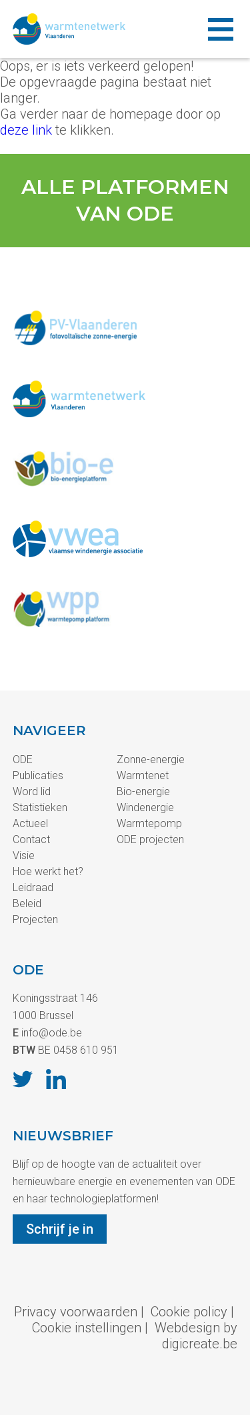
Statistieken (40, 807)
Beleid (27, 903)
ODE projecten (150, 839)
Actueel (30, 823)
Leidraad (33, 887)
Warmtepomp (149, 823)
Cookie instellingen (86, 1328)
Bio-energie (143, 791)
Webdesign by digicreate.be (196, 1336)
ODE (23, 759)
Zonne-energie (151, 759)
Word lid (32, 791)
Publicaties (38, 775)
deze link (26, 130)
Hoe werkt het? (48, 871)
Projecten (35, 919)
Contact (31, 839)
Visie (24, 855)
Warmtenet (143, 775)
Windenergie (145, 807)
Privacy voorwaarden (75, 1312)
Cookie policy (189, 1312)
